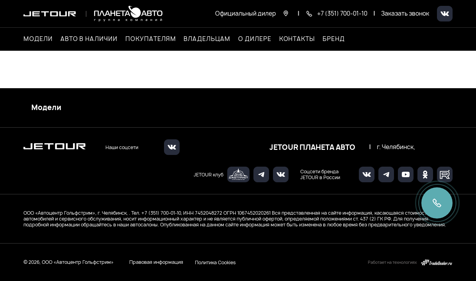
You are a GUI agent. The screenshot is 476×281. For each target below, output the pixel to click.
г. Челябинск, (396, 147)
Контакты (297, 39)
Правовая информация (156, 262)
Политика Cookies (215, 262)
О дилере (254, 39)
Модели (46, 108)
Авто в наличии (89, 39)
